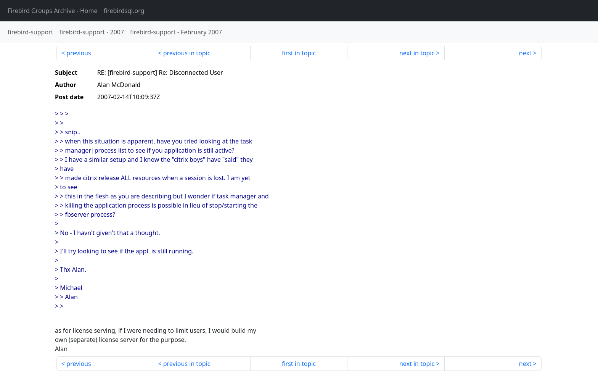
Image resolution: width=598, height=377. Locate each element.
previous (78, 53)
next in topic (416, 53)
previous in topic (187, 53)
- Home (53, 10)
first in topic (299, 53)
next (525, 53)
